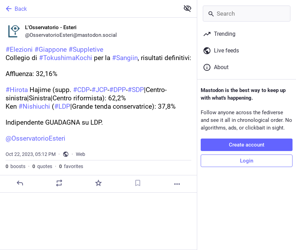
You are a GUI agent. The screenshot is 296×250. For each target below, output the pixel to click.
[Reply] (20, 183)
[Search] (246, 14)
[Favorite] (98, 183)
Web (80, 154)
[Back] (89, 8)
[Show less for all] (187, 8)
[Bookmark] (138, 183)
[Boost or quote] (59, 183)
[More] (177, 184)
